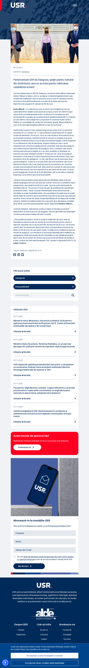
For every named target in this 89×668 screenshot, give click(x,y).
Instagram (67, 634)
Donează (44, 634)
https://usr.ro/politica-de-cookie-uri (34, 649)
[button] (5, 662)
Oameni (21, 630)
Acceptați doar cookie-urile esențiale (44, 663)
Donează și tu (26, 447)
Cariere (44, 639)
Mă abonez (24, 566)
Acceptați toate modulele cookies (44, 655)
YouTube (67, 639)
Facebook (67, 630)
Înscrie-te (44, 630)
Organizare (21, 634)
